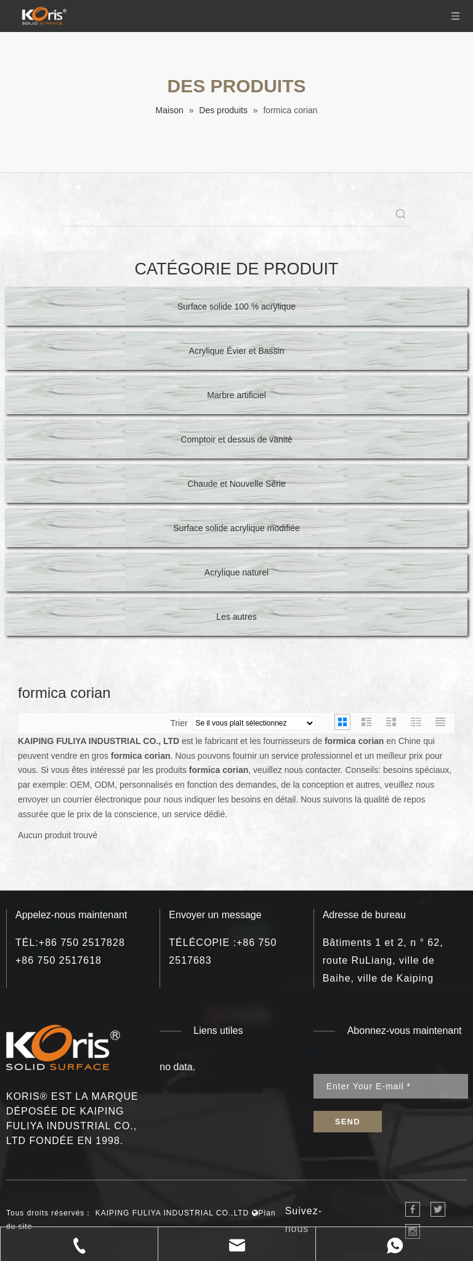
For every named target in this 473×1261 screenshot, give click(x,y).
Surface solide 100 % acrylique (236, 306)
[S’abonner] (347, 1121)
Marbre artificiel (236, 395)
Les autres (236, 617)
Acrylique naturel (236, 572)
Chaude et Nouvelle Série (236, 484)
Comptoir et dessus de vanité (236, 439)
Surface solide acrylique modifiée (236, 528)
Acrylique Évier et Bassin (237, 351)
